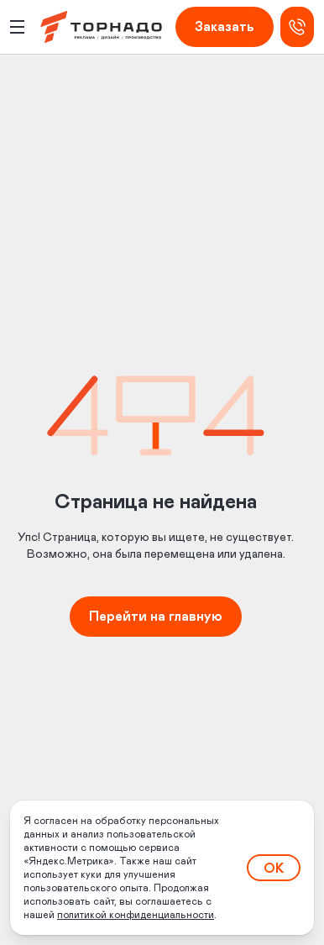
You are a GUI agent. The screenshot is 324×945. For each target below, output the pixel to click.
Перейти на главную (155, 616)
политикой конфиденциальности (135, 915)
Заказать (224, 27)
